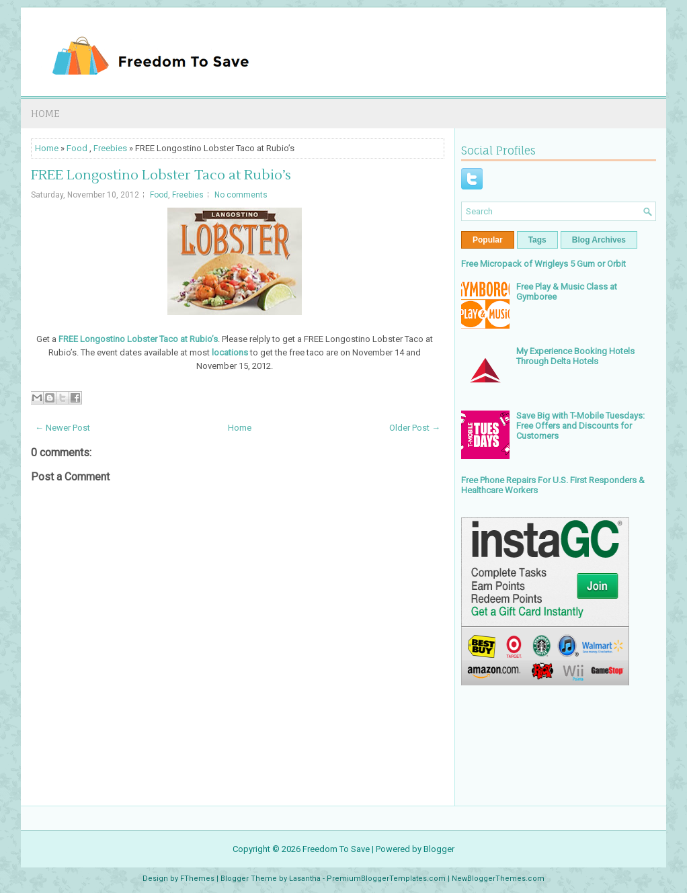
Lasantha (305, 878)
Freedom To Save (336, 849)
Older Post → (414, 428)
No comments (241, 195)
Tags (537, 240)
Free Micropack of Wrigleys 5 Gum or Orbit (543, 264)
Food (77, 148)
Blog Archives (599, 240)
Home (45, 113)
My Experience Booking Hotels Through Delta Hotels (575, 356)
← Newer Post (62, 428)
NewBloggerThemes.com (498, 878)
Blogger (438, 849)
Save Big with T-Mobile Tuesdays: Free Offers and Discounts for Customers (580, 426)
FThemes (197, 878)
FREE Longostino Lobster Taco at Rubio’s (161, 175)
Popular (488, 240)
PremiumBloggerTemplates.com (386, 878)
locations (230, 352)
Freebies (110, 148)
